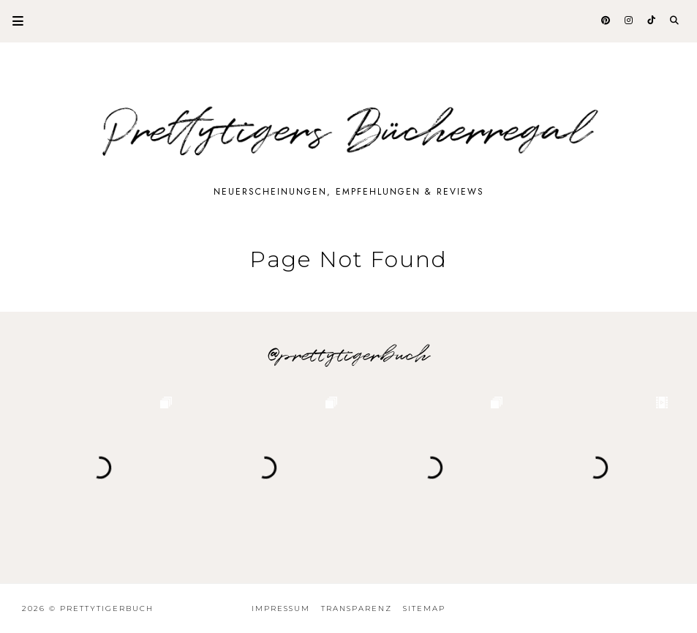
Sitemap (424, 608)
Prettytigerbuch (107, 608)
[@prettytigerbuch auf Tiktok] (652, 20)
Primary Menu (11, 21)
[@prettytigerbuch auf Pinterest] (606, 20)
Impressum (281, 608)
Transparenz (356, 608)
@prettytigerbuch (348, 356)
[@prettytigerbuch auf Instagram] (630, 20)
